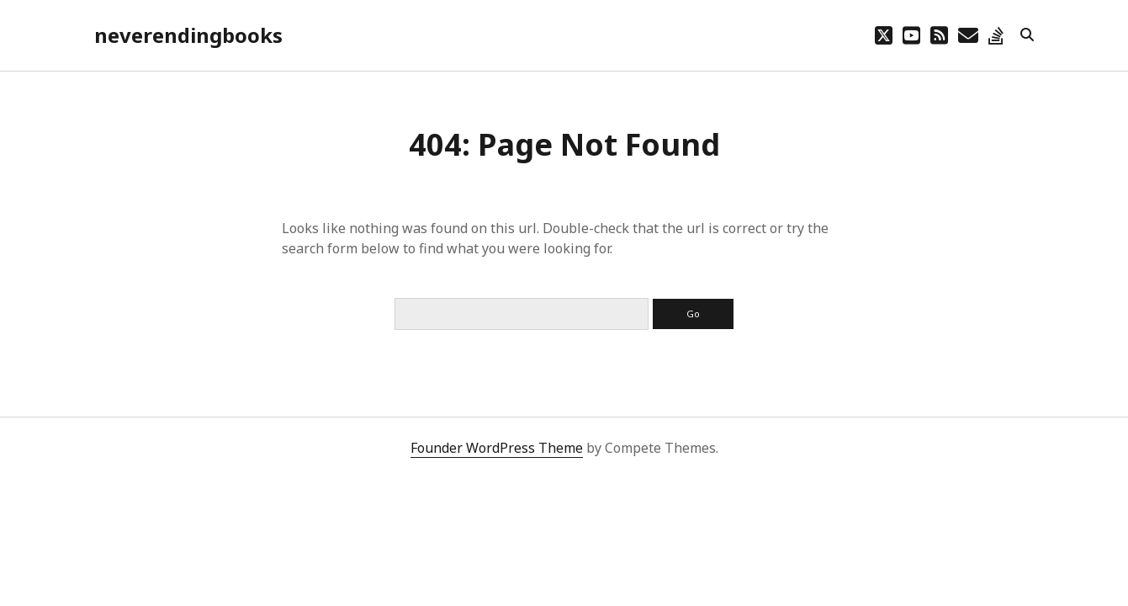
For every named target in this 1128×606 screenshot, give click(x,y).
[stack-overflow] (996, 35)
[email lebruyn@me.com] (968, 35)
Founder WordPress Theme (496, 448)
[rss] (939, 35)
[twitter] (883, 35)
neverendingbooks (188, 35)
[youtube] (911, 35)
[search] (1027, 35)
